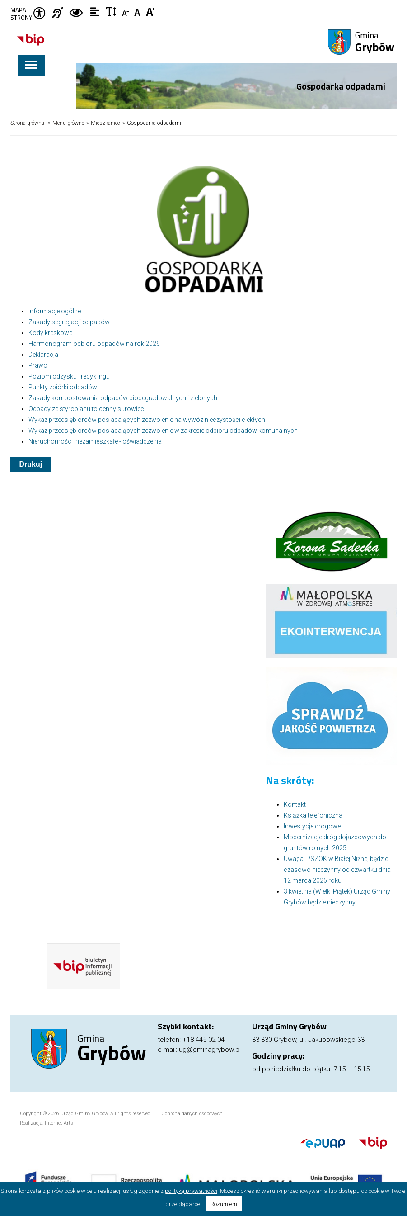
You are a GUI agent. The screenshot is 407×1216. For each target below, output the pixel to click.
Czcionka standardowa (138, 11)
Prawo (37, 365)
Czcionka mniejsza (126, 11)
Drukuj (30, 464)
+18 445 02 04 (203, 1040)
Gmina (374, 42)
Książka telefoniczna (313, 815)
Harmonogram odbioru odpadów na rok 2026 (94, 343)
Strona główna (27, 123)
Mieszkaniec (105, 123)
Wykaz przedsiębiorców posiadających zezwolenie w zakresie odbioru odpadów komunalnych (163, 430)
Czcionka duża (150, 11)
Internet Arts (59, 1123)
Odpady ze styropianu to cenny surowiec (86, 408)
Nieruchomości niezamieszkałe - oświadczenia (95, 441)
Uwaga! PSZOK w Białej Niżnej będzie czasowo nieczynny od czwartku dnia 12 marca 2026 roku (337, 869)
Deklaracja (43, 354)
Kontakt (295, 804)
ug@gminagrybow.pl (210, 1050)
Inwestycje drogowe (312, 826)
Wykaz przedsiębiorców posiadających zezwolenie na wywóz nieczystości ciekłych (146, 419)
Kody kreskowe (50, 332)
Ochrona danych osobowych (192, 1114)
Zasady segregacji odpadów (69, 322)
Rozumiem (224, 1204)
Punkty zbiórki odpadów (62, 387)
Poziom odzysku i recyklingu (69, 376)
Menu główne (68, 123)
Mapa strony (21, 14)
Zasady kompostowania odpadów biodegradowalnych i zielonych (122, 398)
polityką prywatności (191, 1191)
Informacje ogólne (54, 311)
